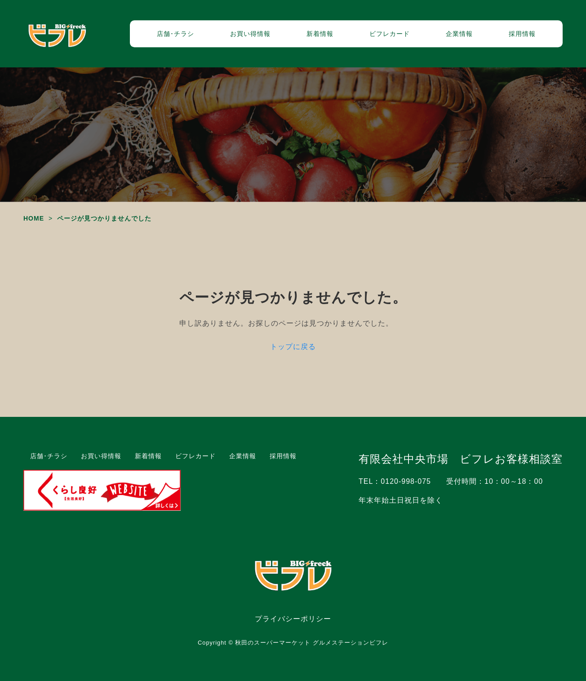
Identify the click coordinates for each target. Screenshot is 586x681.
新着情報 (319, 33)
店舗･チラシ (175, 33)
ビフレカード (389, 33)
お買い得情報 (250, 33)
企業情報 (459, 33)
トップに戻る (293, 346)
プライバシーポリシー (293, 619)
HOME (33, 218)
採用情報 (522, 33)
